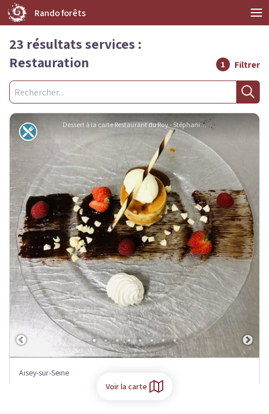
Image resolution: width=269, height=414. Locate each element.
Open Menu (256, 13)
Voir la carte (134, 386)
